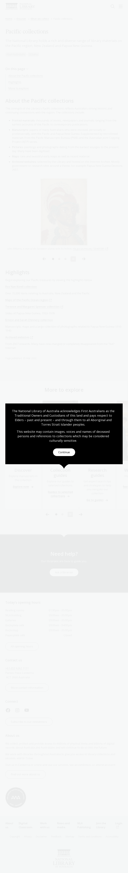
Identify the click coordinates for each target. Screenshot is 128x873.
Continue (64, 452)
